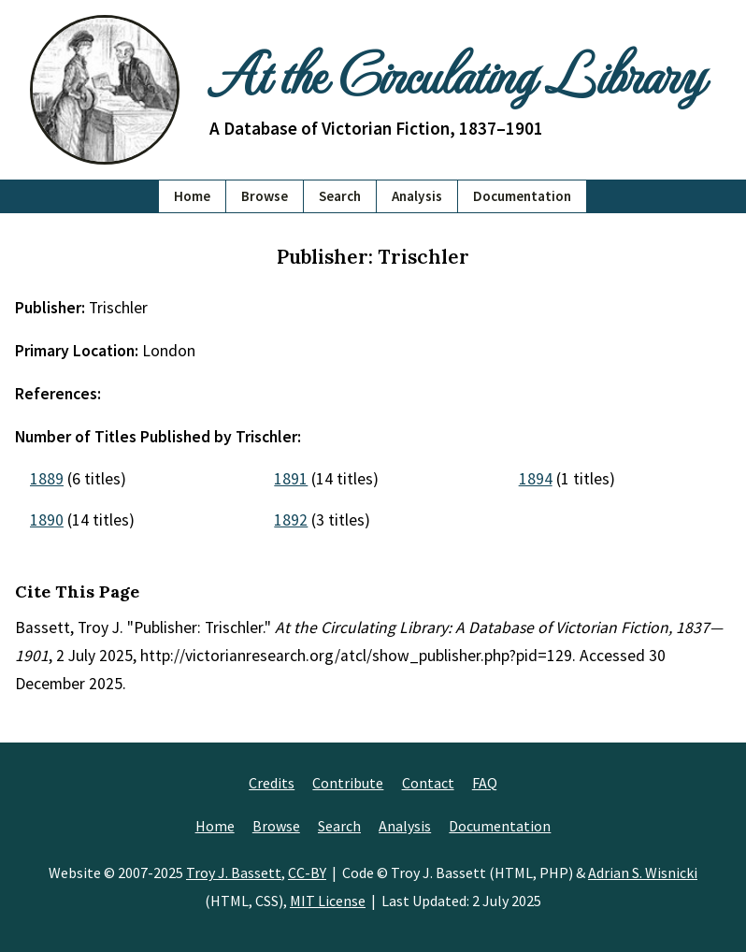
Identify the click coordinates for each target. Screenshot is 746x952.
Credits (271, 782)
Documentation (522, 196)
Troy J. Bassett (233, 872)
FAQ (484, 782)
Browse (264, 196)
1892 (291, 520)
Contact (428, 782)
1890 (47, 520)
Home (192, 196)
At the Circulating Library (456, 72)
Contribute (347, 782)
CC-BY (307, 872)
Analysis (417, 196)
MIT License (328, 900)
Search (340, 196)
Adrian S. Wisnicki (642, 872)
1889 (47, 479)
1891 (291, 479)
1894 (535, 479)
